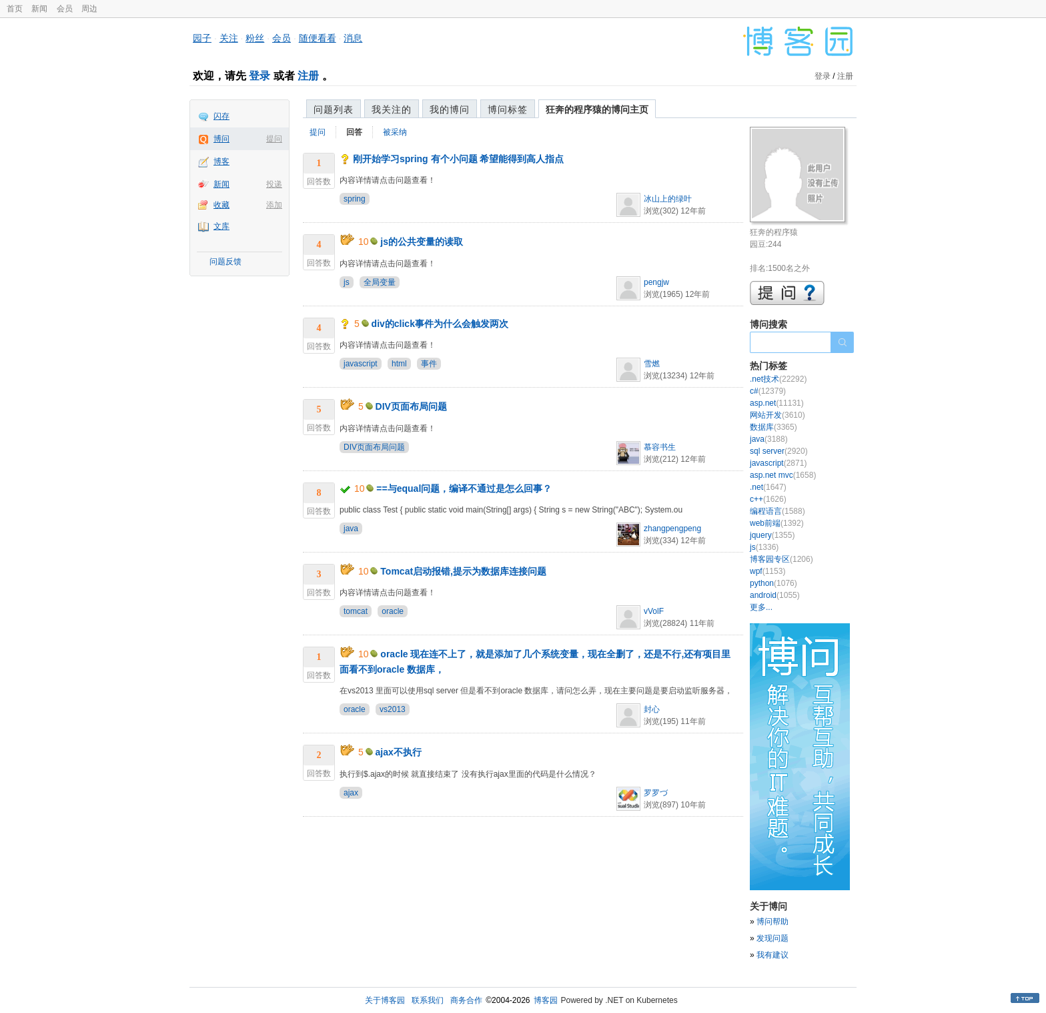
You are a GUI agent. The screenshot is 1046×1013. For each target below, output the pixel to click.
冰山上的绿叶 (668, 199)
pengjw (656, 282)
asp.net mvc (783, 475)
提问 (274, 138)
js (347, 282)
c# (768, 391)
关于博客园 (385, 1000)
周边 (89, 8)
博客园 (546, 1000)
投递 (274, 184)
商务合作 (466, 1000)
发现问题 (772, 938)
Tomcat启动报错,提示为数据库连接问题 (463, 571)
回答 (354, 132)
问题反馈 (225, 261)
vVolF (654, 611)
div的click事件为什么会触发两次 (440, 323)
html (399, 363)
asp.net (777, 403)
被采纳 (395, 132)
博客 (221, 161)
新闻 (39, 8)
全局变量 (380, 282)
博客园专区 (781, 559)
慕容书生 (660, 447)
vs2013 (393, 709)
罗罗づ (656, 792)
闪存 (221, 116)
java (351, 528)
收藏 (221, 205)
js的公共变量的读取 (421, 241)
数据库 (773, 427)
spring (355, 199)
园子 (202, 38)
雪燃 (652, 363)
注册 (308, 75)
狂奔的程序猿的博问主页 (597, 109)
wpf (767, 571)
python (773, 583)
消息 (353, 38)
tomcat (356, 611)
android (775, 595)
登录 (259, 75)
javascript (361, 363)
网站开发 (777, 415)
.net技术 (778, 379)
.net (768, 487)
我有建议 (772, 955)
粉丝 (254, 38)
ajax (351, 792)
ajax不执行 (399, 752)
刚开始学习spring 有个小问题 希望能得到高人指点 (458, 158)
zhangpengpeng (672, 528)
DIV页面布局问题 (411, 406)
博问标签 (508, 109)
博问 (221, 138)
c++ (768, 499)
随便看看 (317, 38)
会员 (65, 8)
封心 (652, 709)
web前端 (777, 523)
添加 (274, 205)
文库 (221, 226)
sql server (779, 451)
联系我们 (428, 1000)
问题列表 (334, 109)
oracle (393, 611)
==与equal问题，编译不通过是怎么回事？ (464, 488)
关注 (228, 38)
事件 (429, 363)
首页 (15, 8)
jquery (772, 535)
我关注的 (392, 109)
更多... (761, 607)
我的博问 (450, 109)
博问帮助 (772, 921)
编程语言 (777, 511)
